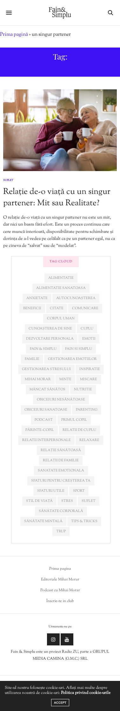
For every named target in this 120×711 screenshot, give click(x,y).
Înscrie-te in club (60, 601)
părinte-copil (39, 429)
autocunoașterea (76, 298)
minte (65, 379)
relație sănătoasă (61, 450)
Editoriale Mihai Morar (60, 579)
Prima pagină (14, 34)
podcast (44, 419)
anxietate (37, 298)
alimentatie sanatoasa (61, 288)
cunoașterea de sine (50, 328)
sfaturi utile (50, 490)
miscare (88, 379)
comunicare (85, 308)
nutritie (83, 389)
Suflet (8, 180)
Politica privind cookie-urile (85, 693)
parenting (86, 409)
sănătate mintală (43, 521)
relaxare (89, 440)
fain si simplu (78, 348)
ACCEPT (60, 702)
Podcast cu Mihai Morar (60, 590)
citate (56, 308)
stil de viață (39, 500)
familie (32, 359)
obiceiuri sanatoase (45, 409)
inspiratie (89, 369)
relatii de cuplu (79, 429)
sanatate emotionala (61, 470)
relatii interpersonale (46, 440)
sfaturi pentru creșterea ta (60, 480)
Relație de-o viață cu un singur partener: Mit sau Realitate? (56, 197)
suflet (89, 500)
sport (79, 490)
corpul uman (61, 318)
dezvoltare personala (50, 338)
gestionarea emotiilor (72, 359)
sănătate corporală (61, 511)
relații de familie (61, 460)
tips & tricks (84, 521)
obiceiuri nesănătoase (61, 399)
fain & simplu (43, 348)
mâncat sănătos (47, 389)
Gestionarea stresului (46, 369)
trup (61, 531)
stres (67, 500)
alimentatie (61, 277)
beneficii (32, 308)
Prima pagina (60, 569)
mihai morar (38, 379)
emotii (89, 338)
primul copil (74, 419)
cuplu (87, 328)
